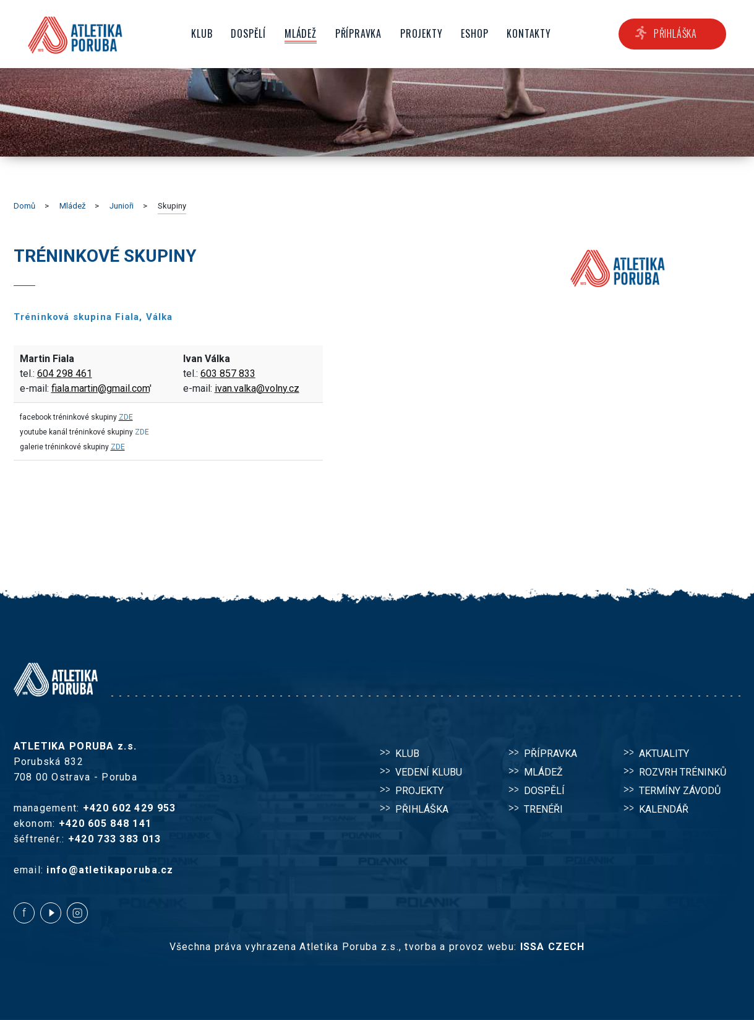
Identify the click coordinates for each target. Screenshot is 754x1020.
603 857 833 (227, 373)
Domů (24, 205)
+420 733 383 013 (114, 839)
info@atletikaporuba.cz (109, 870)
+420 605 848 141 (105, 823)
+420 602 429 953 (129, 808)
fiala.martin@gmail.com (100, 388)
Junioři (121, 205)
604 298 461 (64, 373)
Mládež (72, 205)
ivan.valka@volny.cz (257, 388)
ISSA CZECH (552, 947)
